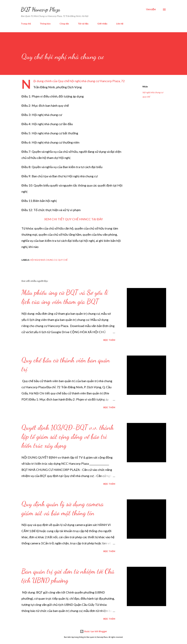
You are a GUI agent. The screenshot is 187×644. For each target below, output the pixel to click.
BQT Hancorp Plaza (40, 9)
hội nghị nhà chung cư (152, 92)
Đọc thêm (109, 340)
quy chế (146, 96)
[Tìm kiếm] (151, 9)
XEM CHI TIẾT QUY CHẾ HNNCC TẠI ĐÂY (73, 219)
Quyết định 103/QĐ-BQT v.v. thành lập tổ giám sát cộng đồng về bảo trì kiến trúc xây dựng (67, 436)
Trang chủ (26, 23)
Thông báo (45, 23)
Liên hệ (119, 23)
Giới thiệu (102, 23)
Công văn (64, 23)
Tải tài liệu (83, 23)
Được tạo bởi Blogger (93, 631)
